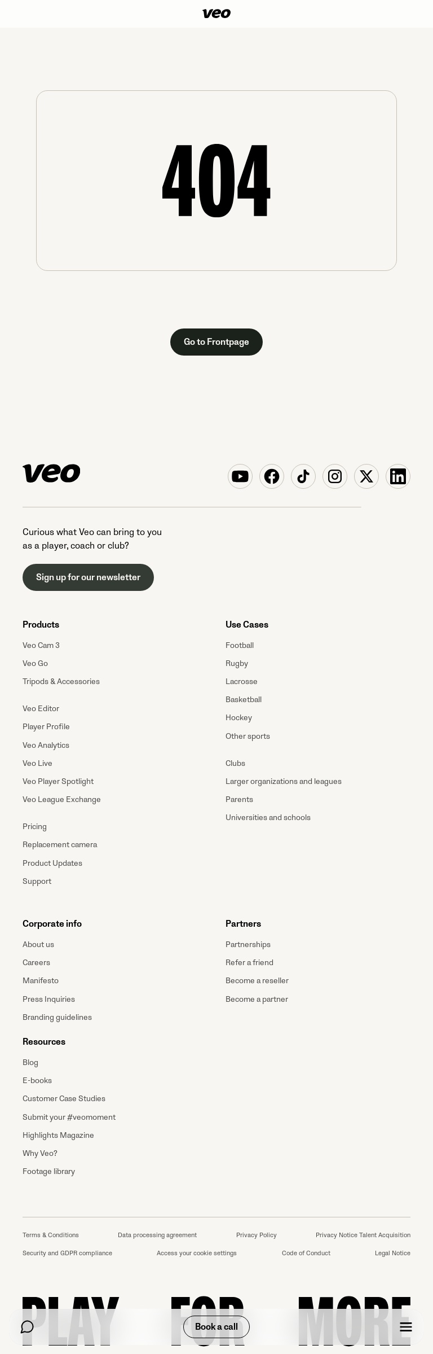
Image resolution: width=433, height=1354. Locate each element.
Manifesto (41, 980)
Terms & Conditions (51, 1235)
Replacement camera (60, 844)
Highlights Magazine (58, 1135)
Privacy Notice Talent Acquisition (363, 1235)
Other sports (248, 736)
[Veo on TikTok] (303, 476)
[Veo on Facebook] (271, 476)
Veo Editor (41, 708)
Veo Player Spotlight (58, 781)
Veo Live (37, 763)
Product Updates (52, 863)
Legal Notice (392, 1253)
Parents (239, 799)
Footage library (49, 1171)
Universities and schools (268, 817)
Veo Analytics (46, 745)
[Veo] (216, 14)
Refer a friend (249, 962)
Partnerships (248, 944)
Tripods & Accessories (61, 681)
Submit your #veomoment (69, 1117)
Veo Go (35, 663)
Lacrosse (242, 681)
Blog (30, 1062)
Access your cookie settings (197, 1253)
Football (240, 645)
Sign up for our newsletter (88, 577)
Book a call (216, 1327)
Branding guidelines (57, 1017)
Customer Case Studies (64, 1098)
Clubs (235, 763)
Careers (36, 962)
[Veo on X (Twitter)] (366, 476)
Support (37, 881)
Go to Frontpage (216, 342)
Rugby (237, 663)
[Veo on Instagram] (334, 476)
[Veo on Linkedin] (398, 476)
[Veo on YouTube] (240, 476)
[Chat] (27, 1326)
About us (38, 944)
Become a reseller (257, 980)
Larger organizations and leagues (284, 781)
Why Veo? (40, 1153)
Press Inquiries (49, 999)
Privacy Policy (256, 1235)
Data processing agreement (157, 1235)
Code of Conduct (306, 1253)
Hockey (239, 717)
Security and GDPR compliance (67, 1253)
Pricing (35, 826)
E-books (37, 1080)
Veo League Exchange (62, 799)
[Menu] (405, 1326)
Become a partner (257, 999)
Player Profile (46, 726)
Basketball (244, 699)
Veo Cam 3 (41, 645)
